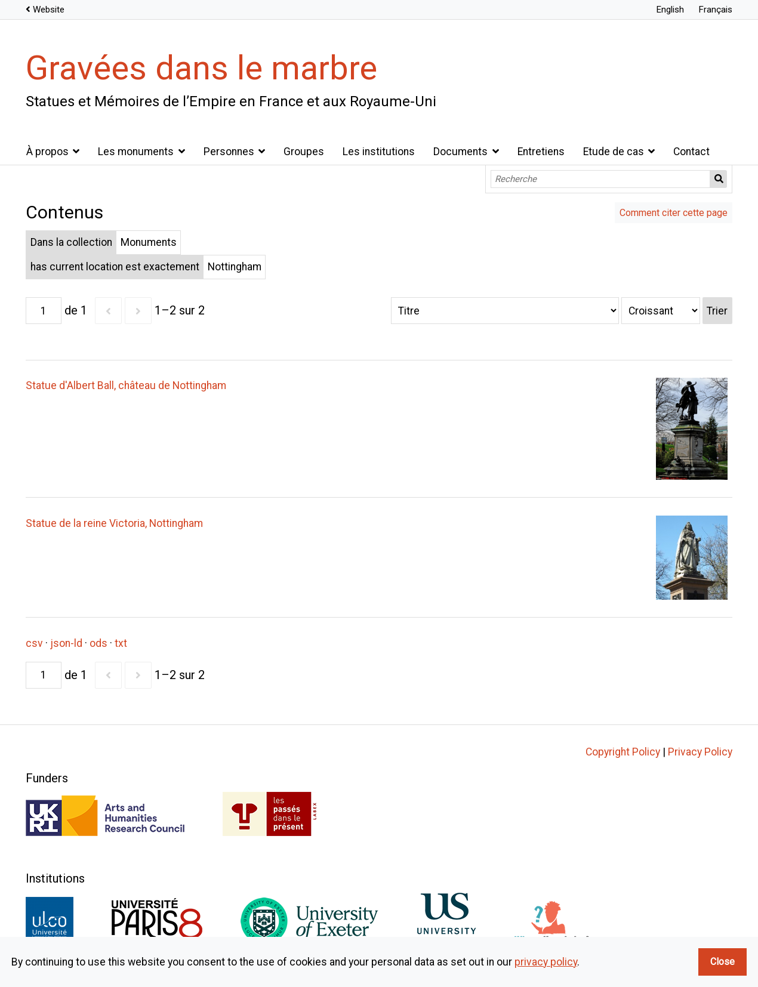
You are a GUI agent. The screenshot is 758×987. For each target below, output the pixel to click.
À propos (47, 152)
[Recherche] (601, 179)
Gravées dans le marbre (201, 68)
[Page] (43, 310)
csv (34, 643)
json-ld (66, 643)
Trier (717, 311)
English (670, 9)
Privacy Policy (700, 752)
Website (48, 9)
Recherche (718, 179)
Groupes (304, 152)
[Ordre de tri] (660, 310)
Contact (691, 152)
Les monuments (136, 152)
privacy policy (545, 962)
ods (98, 643)
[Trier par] (505, 310)
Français (715, 9)
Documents (460, 152)
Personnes (229, 152)
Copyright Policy (623, 752)
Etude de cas (613, 152)
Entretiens (541, 152)
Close (722, 961)
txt (121, 643)
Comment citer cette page (674, 212)
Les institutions (379, 152)
